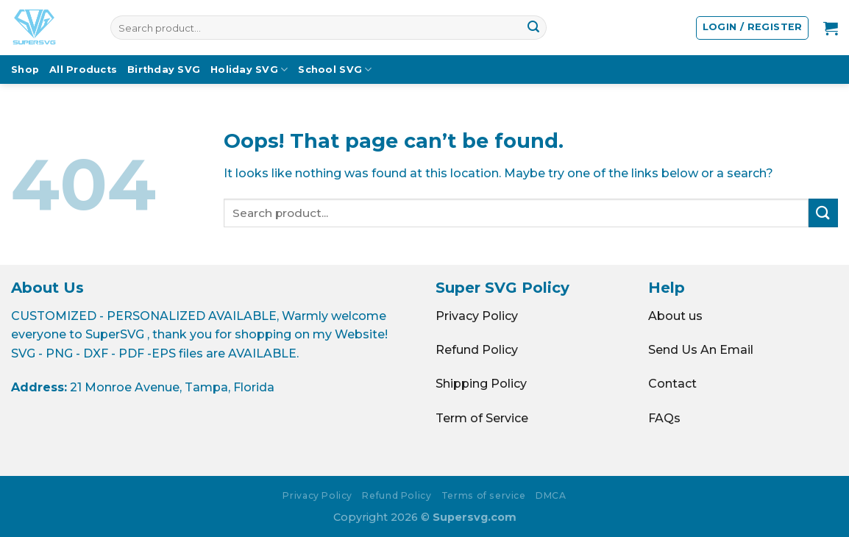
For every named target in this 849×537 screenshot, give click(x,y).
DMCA (551, 495)
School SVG (335, 70)
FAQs (664, 418)
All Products (83, 69)
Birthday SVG (163, 69)
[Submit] (533, 27)
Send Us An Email (700, 350)
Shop (25, 69)
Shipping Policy (481, 384)
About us (675, 316)
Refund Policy (477, 350)
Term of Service (482, 418)
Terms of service (483, 495)
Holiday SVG (249, 70)
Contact (672, 384)
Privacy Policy (477, 316)
